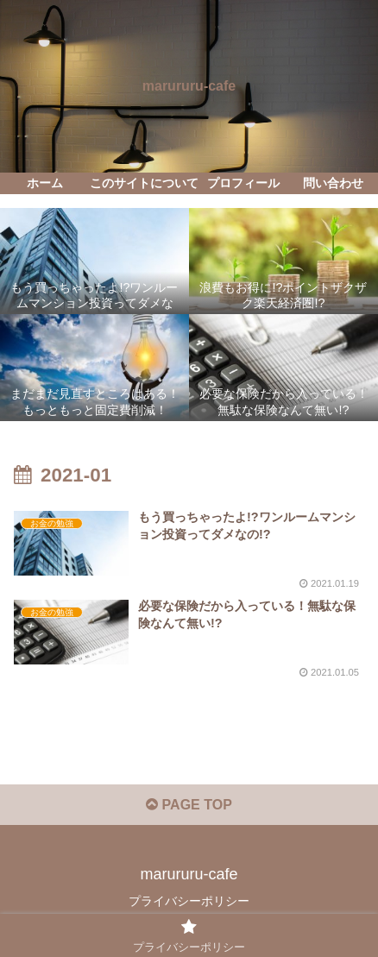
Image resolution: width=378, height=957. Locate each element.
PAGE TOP (189, 804)
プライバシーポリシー (189, 901)
